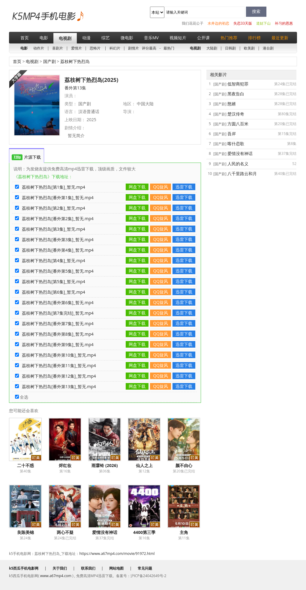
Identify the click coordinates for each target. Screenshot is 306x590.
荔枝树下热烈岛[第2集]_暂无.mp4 (53, 208)
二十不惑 (25, 465)
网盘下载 (137, 187)
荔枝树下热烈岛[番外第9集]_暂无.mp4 (58, 344)
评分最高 (149, 48)
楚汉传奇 (235, 114)
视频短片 (178, 37)
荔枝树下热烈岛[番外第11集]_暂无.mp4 (59, 365)
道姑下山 (263, 23)
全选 (21, 397)
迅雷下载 (184, 187)
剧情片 (133, 48)
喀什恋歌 (235, 143)
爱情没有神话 (104, 532)
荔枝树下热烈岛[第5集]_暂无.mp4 (53, 281)
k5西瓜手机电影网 (37, 20)
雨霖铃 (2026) (105, 465)
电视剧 (65, 38)
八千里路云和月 (242, 173)
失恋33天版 (242, 23)
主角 (184, 532)
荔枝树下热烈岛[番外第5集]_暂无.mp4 (58, 271)
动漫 (86, 37)
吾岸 (231, 133)
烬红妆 (65, 465)
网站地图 (116, 568)
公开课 (203, 37)
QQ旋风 (160, 187)
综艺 (105, 37)
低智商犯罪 (237, 84)
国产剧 (49, 61)
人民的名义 (237, 163)
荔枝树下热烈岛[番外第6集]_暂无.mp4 (58, 302)
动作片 (38, 48)
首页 (24, 37)
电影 (44, 37)
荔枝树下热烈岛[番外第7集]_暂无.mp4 (58, 323)
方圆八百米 (237, 124)
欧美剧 (249, 48)
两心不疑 (65, 532)
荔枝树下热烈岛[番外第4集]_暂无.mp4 (58, 250)
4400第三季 (144, 532)
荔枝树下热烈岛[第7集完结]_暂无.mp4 (58, 313)
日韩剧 (230, 48)
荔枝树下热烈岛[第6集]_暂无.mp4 (53, 292)
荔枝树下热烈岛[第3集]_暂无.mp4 (53, 229)
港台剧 (268, 48)
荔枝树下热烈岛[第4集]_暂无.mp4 (53, 260)
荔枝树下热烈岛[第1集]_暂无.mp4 (53, 187)
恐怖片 (95, 48)
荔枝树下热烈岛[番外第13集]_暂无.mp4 (59, 386)
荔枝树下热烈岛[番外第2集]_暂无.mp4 (58, 218)
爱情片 (76, 48)
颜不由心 (184, 465)
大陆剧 (211, 48)
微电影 (127, 37)
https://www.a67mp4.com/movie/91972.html (116, 553)
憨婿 (231, 103)
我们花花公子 (192, 23)
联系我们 (88, 568)
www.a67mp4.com (55, 575)
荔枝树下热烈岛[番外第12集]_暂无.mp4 (59, 376)
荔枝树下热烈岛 (74, 61)
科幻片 (115, 48)
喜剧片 (57, 48)
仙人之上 (144, 465)
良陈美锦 (25, 532)
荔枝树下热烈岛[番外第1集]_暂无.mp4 (58, 197)
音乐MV (151, 37)
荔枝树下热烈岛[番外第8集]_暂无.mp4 (58, 334)
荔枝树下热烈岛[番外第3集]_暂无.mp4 (58, 239)
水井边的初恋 (218, 23)
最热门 (169, 48)
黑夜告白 (235, 94)
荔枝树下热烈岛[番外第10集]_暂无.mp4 (59, 355)
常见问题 (145, 568)
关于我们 (59, 568)
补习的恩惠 (284, 23)
